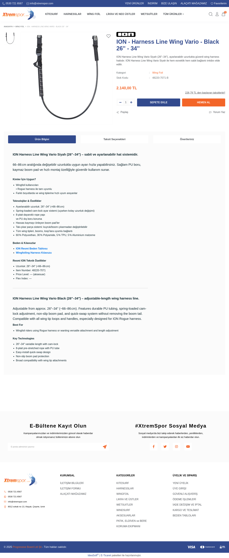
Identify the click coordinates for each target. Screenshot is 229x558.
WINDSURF (123, 510)
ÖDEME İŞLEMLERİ (184, 499)
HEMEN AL (203, 102)
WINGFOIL (122, 493)
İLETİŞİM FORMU (70, 488)
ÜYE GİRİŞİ (179, 488)
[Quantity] (126, 102)
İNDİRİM (152, 3)
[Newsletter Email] (58, 447)
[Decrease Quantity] (120, 102)
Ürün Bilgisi (42, 139)
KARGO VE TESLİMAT (186, 510)
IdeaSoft (93, 555)
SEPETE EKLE (158, 102)
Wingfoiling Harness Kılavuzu (34, 252)
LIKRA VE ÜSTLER (127, 499)
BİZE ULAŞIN (169, 3)
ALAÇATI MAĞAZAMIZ (194, 3)
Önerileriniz (187, 139)
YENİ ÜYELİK (180, 483)
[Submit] (105, 447)
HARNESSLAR (125, 488)
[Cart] (223, 14)
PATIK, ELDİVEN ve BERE (131, 520)
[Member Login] (217, 14)
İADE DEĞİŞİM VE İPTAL (187, 504)
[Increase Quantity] (131, 102)
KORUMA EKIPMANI (128, 526)
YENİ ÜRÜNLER (134, 3)
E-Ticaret (106, 555)
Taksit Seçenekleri (114, 139)
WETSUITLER (124, 504)
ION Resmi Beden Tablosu (32, 248)
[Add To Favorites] (108, 36)
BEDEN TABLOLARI (184, 515)
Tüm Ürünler (173, 14)
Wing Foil (157, 72)
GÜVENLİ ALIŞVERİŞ (185, 493)
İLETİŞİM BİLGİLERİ (72, 483)
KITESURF (122, 483)
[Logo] (19, 14)
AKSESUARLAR (125, 515)
